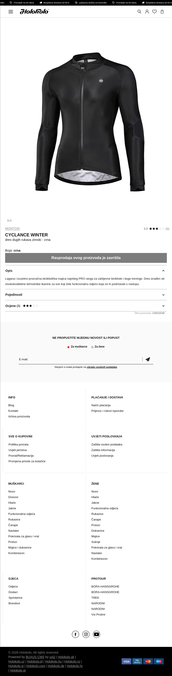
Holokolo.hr (75, 666)
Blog (11, 405)
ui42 (52, 657)
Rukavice (14, 519)
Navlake (13, 530)
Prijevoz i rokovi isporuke (107, 411)
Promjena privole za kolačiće (27, 461)
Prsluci (12, 542)
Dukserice (97, 530)
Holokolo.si (16, 666)
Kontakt (13, 411)
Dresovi (13, 497)
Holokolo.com (35, 666)
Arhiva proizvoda (19, 416)
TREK (95, 597)
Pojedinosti (13, 294)
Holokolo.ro (72, 661)
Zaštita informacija (103, 450)
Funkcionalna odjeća (21, 514)
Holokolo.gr (18, 670)
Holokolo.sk (66, 657)
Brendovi (14, 603)
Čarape (13, 525)
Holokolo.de (56, 666)
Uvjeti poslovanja (102, 455)
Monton (12, 228)
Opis (8, 270)
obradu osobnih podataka (102, 367)
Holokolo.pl (35, 661)
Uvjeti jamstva (18, 450)
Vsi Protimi (98, 614)
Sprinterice (15, 597)
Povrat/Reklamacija (21, 455)
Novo (11, 491)
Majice (95, 536)
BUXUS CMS (35, 657)
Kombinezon (16, 553)
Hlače (12, 502)
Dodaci (13, 592)
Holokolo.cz (16, 661)
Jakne (12, 508)
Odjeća (13, 586)
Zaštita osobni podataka (106, 444)
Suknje (95, 542)
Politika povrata (18, 444)
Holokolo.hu (53, 661)
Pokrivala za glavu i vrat (23, 536)
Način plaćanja (100, 405)
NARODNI (98, 603)
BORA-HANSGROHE (105, 586)
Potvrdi (147, 359)
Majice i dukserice (19, 547)
